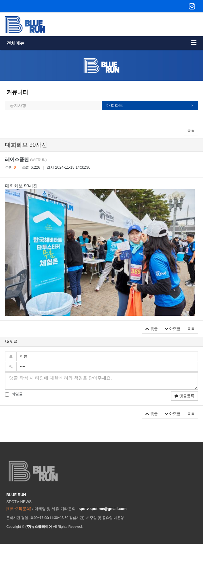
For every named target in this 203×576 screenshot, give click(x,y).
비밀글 (14, 394)
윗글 (151, 329)
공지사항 (18, 105)
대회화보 (115, 105)
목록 (191, 130)
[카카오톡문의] (18, 509)
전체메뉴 (101, 43)
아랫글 (172, 329)
